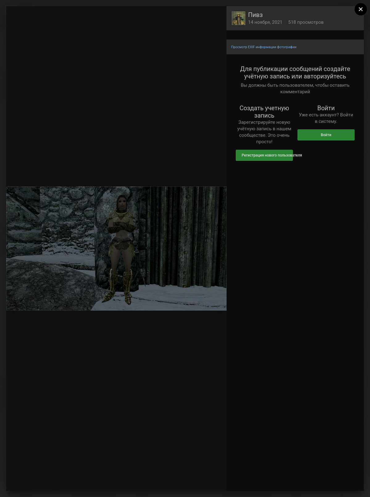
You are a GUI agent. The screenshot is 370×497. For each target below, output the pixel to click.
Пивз (255, 15)
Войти (326, 135)
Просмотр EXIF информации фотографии (264, 47)
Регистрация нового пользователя (267, 155)
